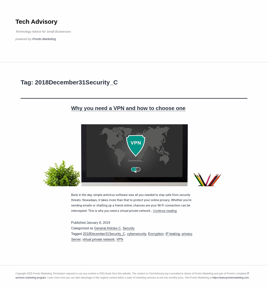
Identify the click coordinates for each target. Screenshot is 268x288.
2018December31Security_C (104, 234)
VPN (119, 239)
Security (129, 228)
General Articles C (107, 228)
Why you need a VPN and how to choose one (128, 108)
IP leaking (173, 234)
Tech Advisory (36, 21)
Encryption (156, 234)
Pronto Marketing (44, 39)
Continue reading (165, 210)
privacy (187, 234)
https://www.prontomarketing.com (230, 277)
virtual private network (98, 239)
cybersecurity (136, 234)
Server (76, 239)
